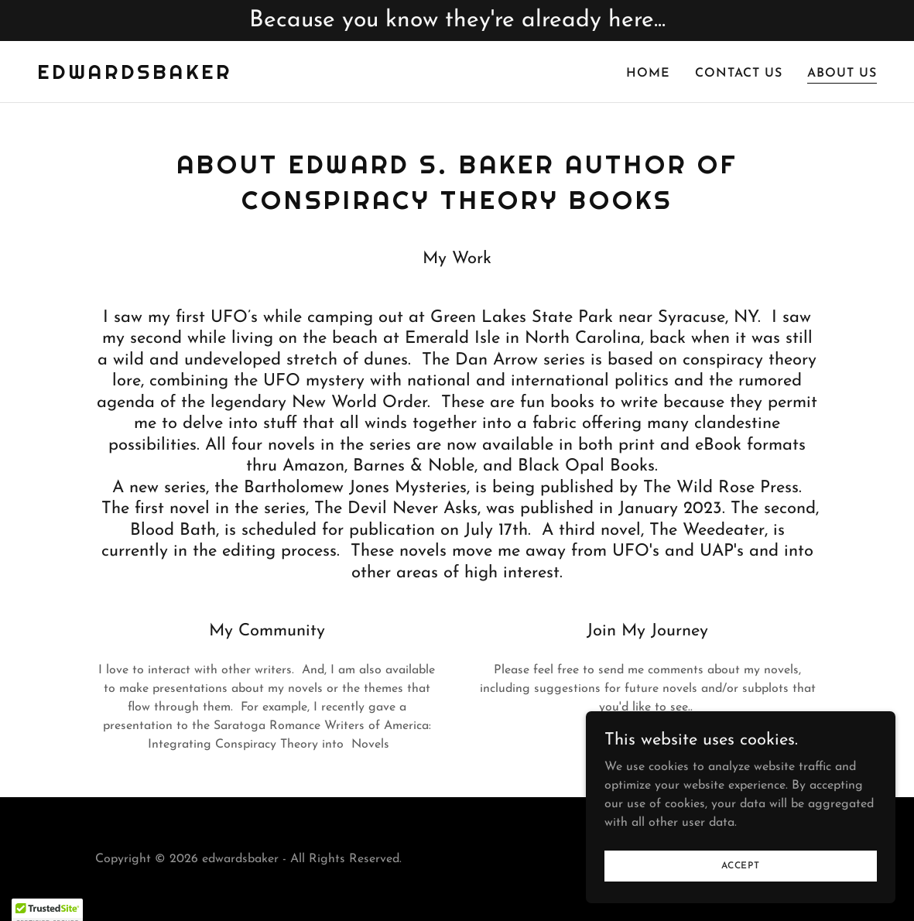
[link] (134, 76)
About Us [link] (842, 73)
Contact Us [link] (738, 73)
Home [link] (648, 73)
